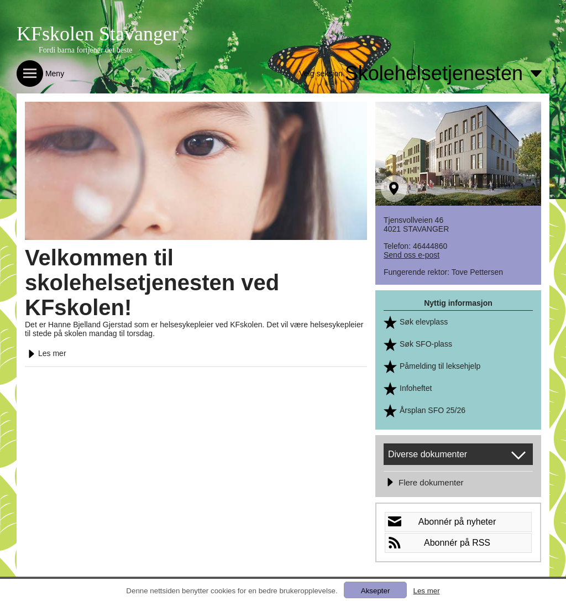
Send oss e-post (411, 254)
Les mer (45, 353)
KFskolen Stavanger (98, 34)
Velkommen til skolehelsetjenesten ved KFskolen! (152, 282)
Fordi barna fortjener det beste (86, 50)
